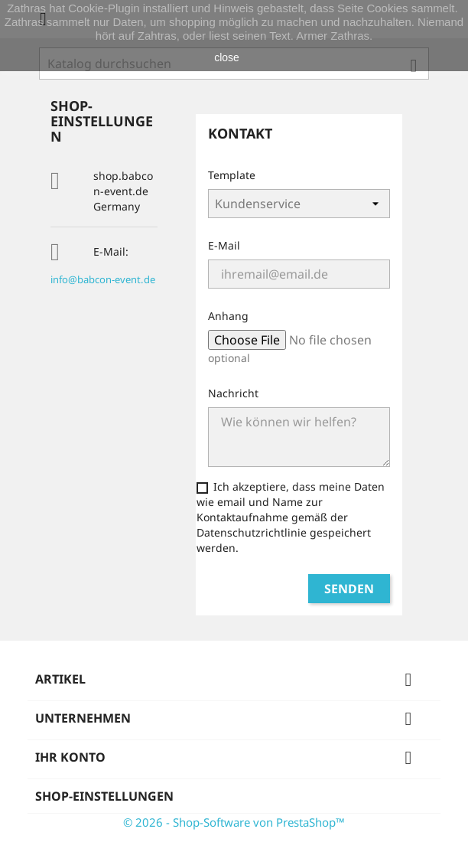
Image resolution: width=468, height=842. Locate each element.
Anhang (228, 315)
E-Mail (224, 245)
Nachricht (233, 393)
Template (231, 175)
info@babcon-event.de (102, 279)
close (226, 57)
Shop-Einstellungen (104, 796)
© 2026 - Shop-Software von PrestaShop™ (234, 822)
